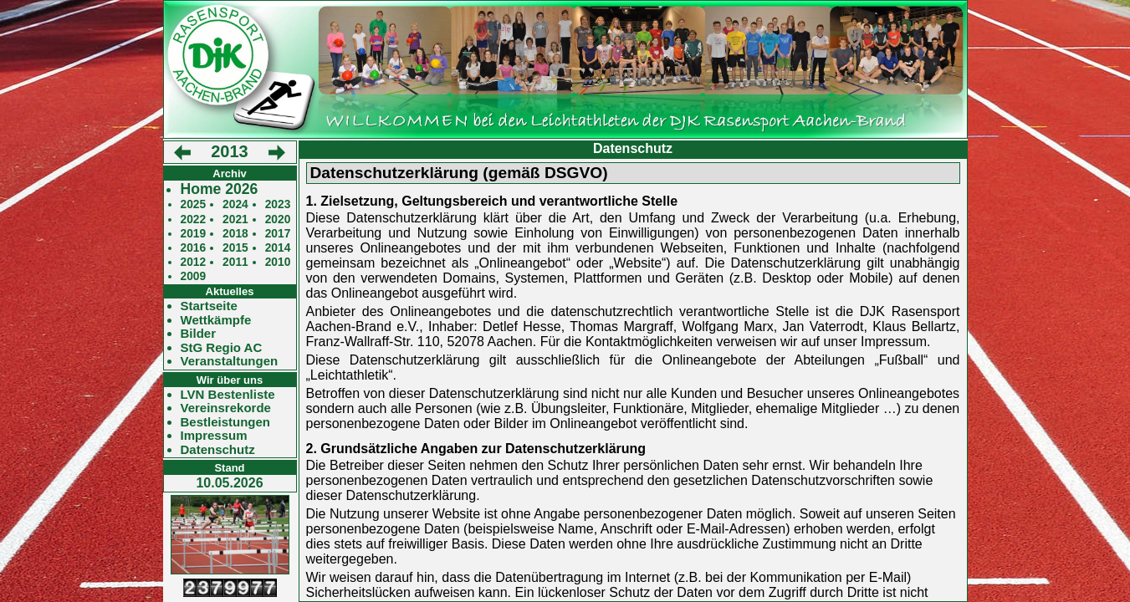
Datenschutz (218, 450)
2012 (194, 262)
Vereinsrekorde (226, 408)
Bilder (199, 333)
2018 (235, 233)
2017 (278, 233)
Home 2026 (219, 189)
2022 (194, 219)
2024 (235, 204)
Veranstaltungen (230, 361)
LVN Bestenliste (228, 394)
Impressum (214, 435)
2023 (278, 204)
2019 (194, 233)
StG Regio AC (222, 348)
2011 (235, 262)
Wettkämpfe (216, 320)
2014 (278, 248)
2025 (194, 204)
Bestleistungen (226, 422)
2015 (235, 248)
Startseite (209, 306)
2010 (278, 262)
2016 (194, 248)
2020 (278, 219)
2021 (235, 219)
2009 (194, 276)
